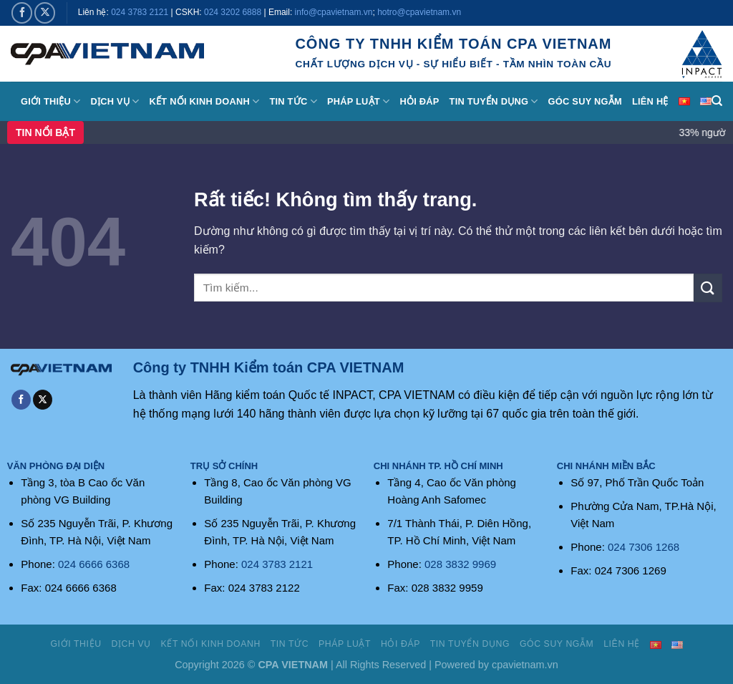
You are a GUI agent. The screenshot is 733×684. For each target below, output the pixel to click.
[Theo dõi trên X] (44, 12)
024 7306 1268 (643, 547)
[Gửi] (708, 288)
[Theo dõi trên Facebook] (21, 12)
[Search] (717, 101)
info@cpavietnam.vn (334, 12)
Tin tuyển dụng (494, 101)
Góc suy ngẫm (585, 101)
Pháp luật (358, 101)
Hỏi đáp (419, 101)
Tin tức (292, 101)
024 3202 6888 (232, 12)
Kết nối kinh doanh (205, 101)
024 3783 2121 (139, 12)
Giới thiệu (51, 101)
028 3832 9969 (460, 564)
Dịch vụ (115, 101)
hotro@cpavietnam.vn (419, 12)
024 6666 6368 (94, 564)
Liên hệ (650, 101)
